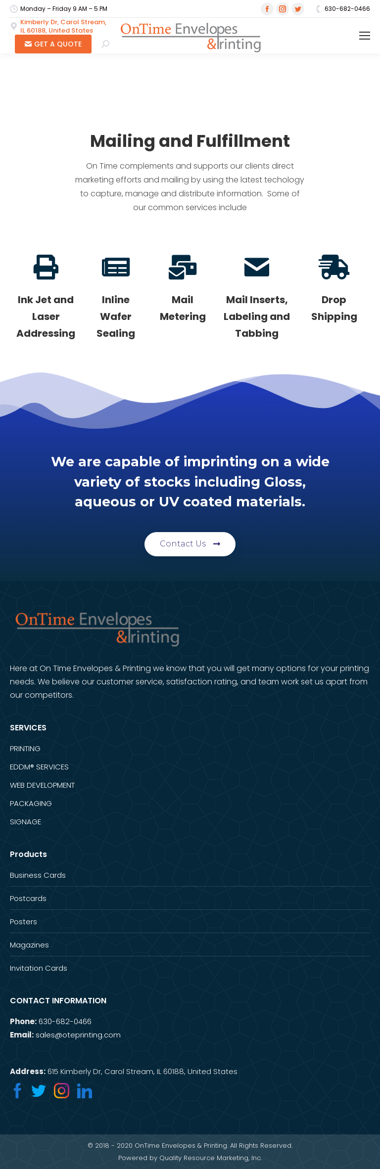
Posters (23, 921)
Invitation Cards (38, 968)
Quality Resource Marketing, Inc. (210, 1158)
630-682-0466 (65, 1021)
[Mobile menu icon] (364, 35)
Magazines (29, 945)
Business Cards (38, 875)
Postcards (28, 898)
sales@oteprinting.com (78, 1035)
